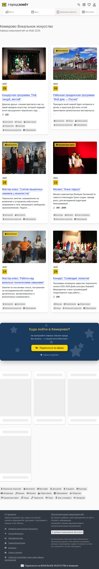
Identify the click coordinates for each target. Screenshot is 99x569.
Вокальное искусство (66, 12)
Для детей (8, 122)
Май (4, 84)
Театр (49, 498)
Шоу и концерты (82, 215)
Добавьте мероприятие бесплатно (67, 532)
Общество (75, 493)
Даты (35, 12)
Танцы (18, 122)
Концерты (68, 489)
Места (9, 11)
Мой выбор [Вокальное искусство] (88, 11)
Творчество (8, 126)
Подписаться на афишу (49, 348)
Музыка (58, 304)
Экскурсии (79, 498)
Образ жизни (30, 122)
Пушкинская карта (10, 498)
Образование (29, 130)
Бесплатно (59, 121)
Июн (55, 84)
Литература (7, 493)
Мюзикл (69, 215)
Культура (20, 126)
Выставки (42, 489)
